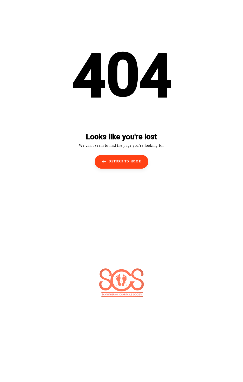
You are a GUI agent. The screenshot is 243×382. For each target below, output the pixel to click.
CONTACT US (164, 245)
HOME (74, 245)
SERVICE (117, 245)
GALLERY (138, 245)
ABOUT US (95, 245)
